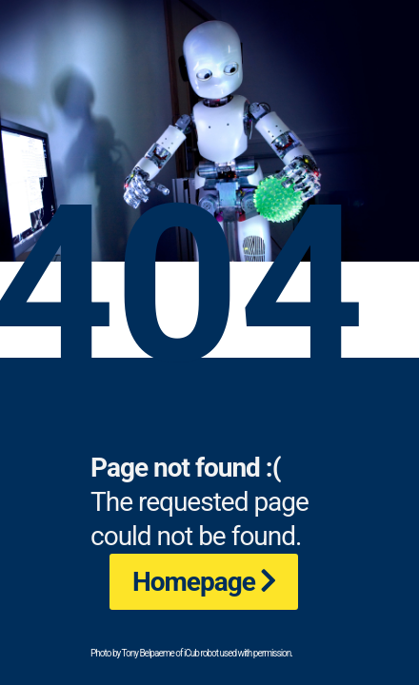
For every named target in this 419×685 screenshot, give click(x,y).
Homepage (193, 581)
